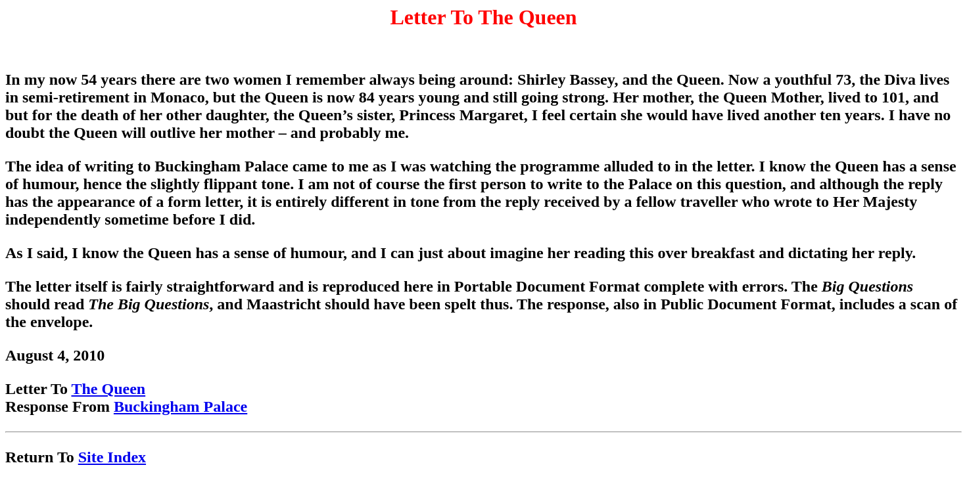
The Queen (108, 388)
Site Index (112, 457)
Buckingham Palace (180, 406)
